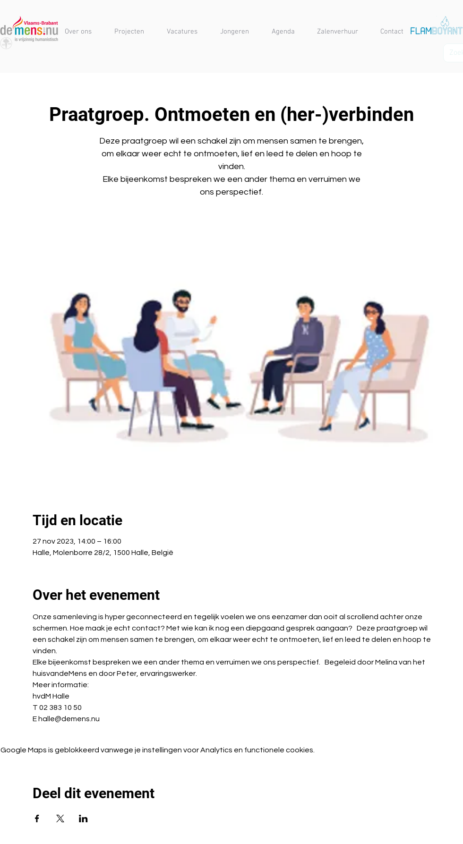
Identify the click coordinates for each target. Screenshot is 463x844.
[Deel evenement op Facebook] (37, 818)
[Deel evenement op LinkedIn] (83, 818)
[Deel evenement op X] (60, 818)
